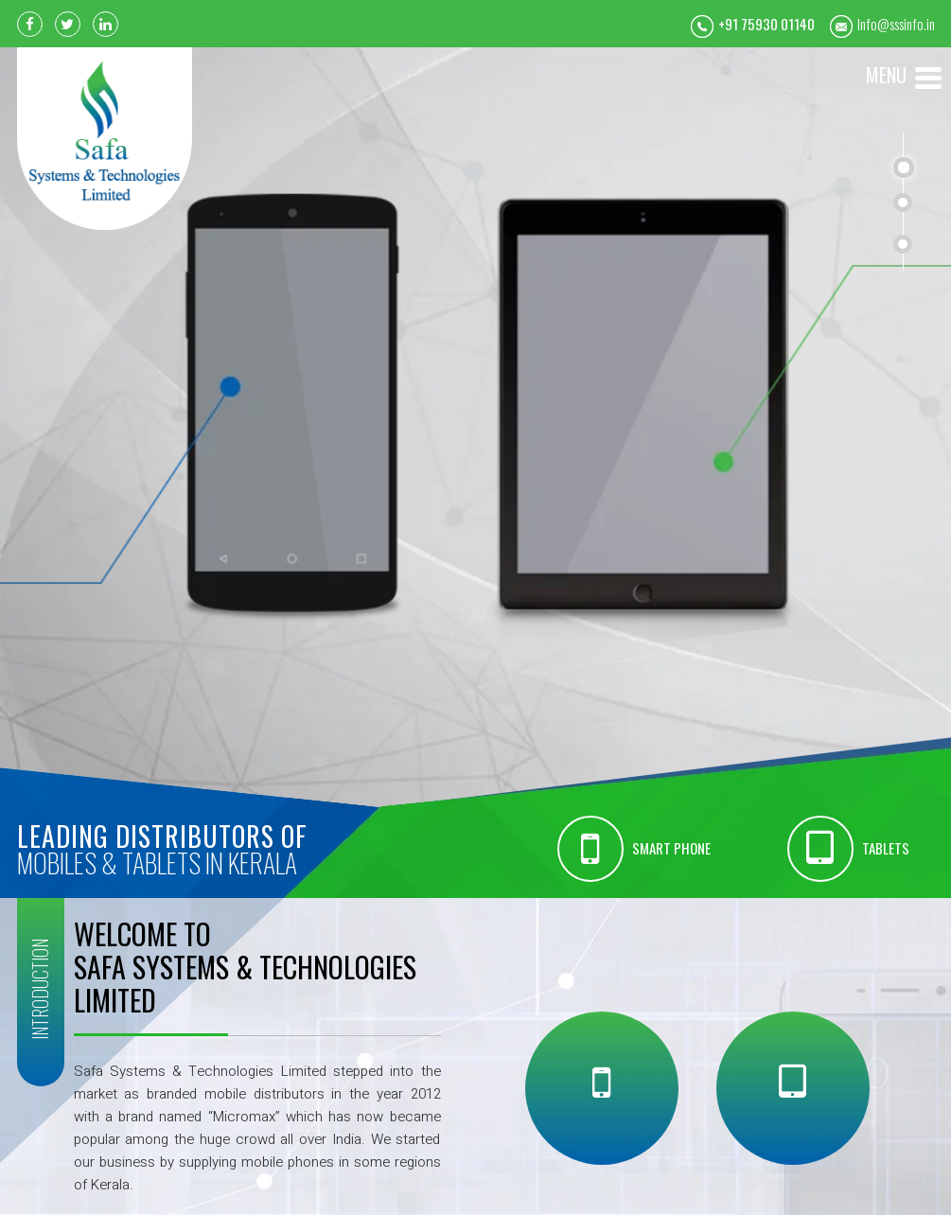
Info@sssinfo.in (896, 23)
